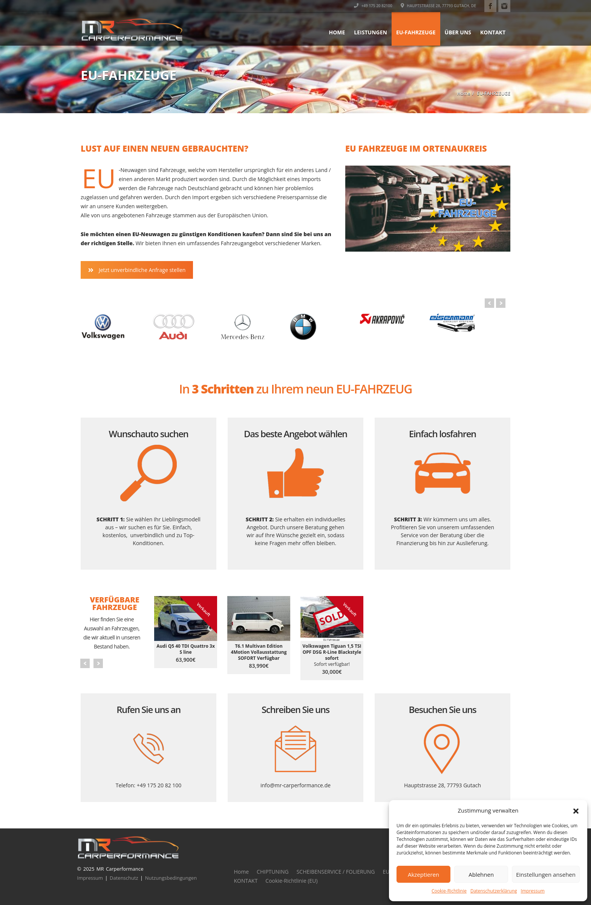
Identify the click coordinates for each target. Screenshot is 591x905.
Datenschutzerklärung (493, 891)
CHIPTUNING (273, 871)
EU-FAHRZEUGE (416, 32)
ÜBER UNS (458, 32)
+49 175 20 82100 (373, 5)
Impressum (533, 891)
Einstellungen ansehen (546, 874)
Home (337, 32)
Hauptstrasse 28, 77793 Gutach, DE (438, 5)
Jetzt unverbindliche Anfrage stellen (136, 269)
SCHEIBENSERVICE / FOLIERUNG (336, 871)
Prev (489, 303)
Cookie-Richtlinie (449, 891)
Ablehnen (481, 874)
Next (500, 303)
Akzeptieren (423, 874)
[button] (576, 810)
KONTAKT (492, 32)
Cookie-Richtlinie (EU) (291, 880)
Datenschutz (124, 877)
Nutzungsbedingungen (171, 877)
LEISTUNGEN (370, 32)
